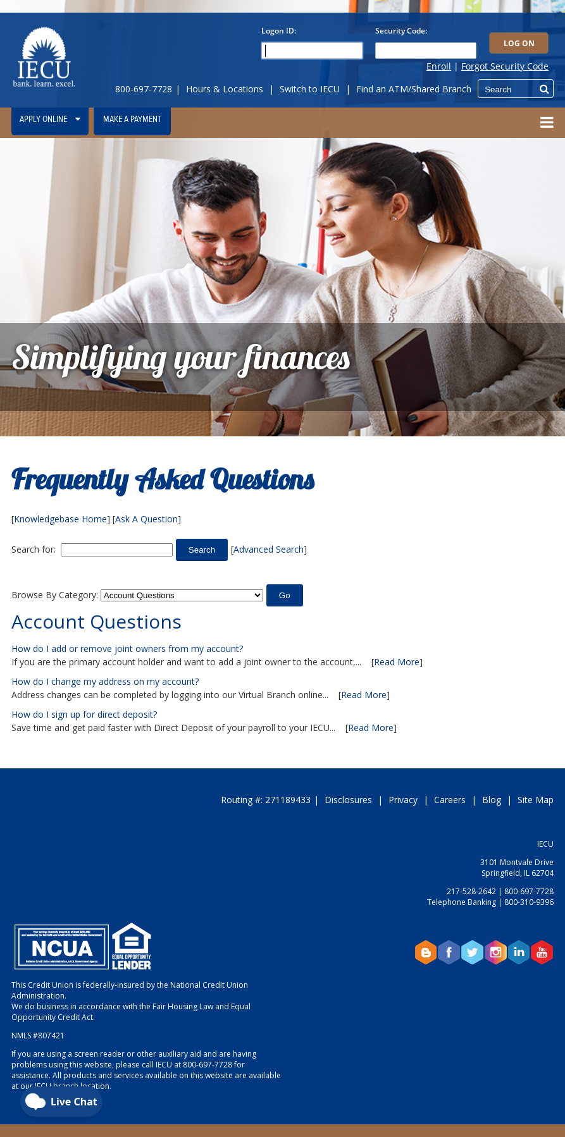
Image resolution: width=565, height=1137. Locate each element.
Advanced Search (268, 549)
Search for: (33, 549)
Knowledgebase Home (60, 519)
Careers (450, 800)
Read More (396, 662)
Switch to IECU (310, 89)
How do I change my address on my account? (105, 681)
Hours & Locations (224, 89)
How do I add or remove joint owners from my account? (127, 648)
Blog (491, 800)
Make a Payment (132, 119)
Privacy (403, 800)
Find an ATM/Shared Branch (413, 89)
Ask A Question (146, 519)
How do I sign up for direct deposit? (84, 714)
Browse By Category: (54, 595)
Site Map (536, 800)
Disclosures (348, 800)
